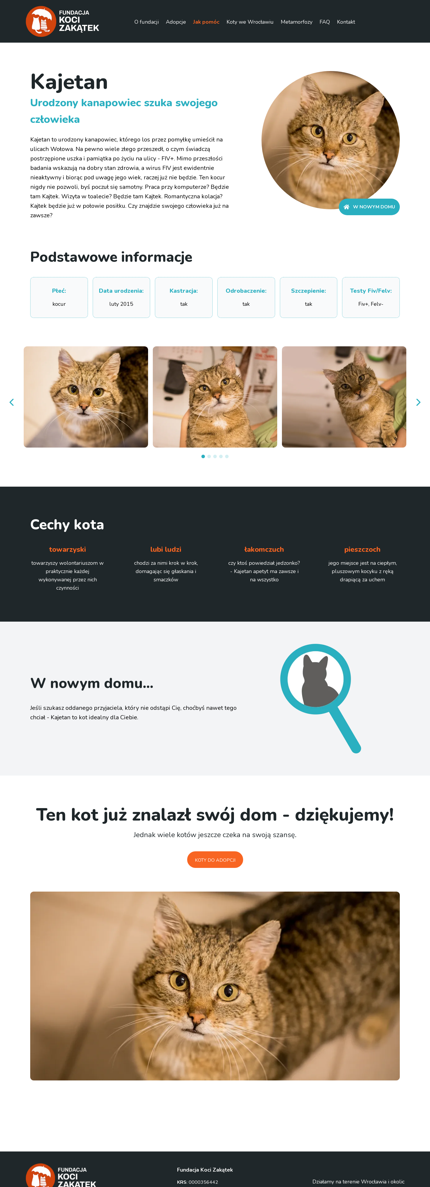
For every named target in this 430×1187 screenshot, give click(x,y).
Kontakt (346, 21)
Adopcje (176, 21)
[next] (418, 402)
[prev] (12, 402)
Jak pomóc (206, 21)
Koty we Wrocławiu (250, 21)
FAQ (325, 21)
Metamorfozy (296, 21)
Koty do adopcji (215, 860)
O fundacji (146, 21)
